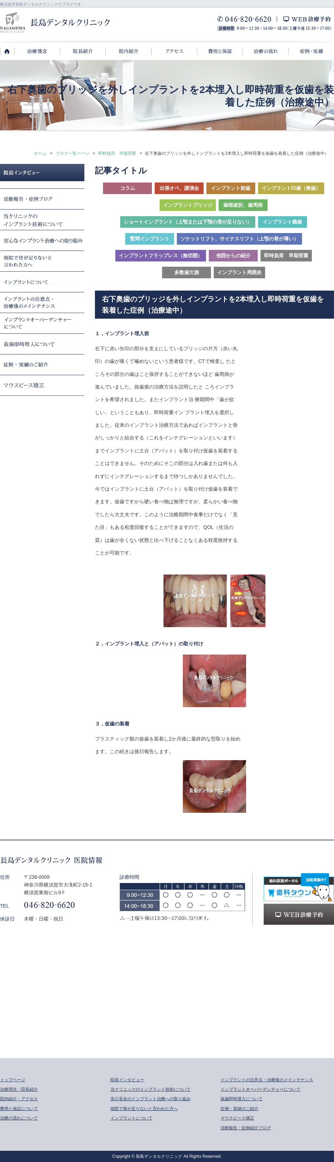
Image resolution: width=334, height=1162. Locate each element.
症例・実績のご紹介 (239, 1108)
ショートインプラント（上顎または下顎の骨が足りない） (188, 222)
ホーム (40, 153)
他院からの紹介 (233, 255)
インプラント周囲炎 (239, 272)
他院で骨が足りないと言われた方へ (144, 1108)
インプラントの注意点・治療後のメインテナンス (266, 1079)
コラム (127, 188)
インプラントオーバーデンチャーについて (260, 1089)
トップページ (12, 1079)
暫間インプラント (149, 238)
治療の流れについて (19, 1118)
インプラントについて (131, 1118)
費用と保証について (19, 1108)
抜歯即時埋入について (241, 1098)
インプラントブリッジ (187, 205)
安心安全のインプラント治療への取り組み (150, 1098)
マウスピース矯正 (237, 1118)
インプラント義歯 (282, 222)
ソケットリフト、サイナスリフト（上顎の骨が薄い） (239, 238)
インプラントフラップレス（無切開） (161, 255)
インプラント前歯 (230, 188)
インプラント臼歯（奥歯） (291, 188)
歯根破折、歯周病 (243, 205)
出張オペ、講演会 (179, 188)
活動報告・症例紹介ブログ (245, 1128)
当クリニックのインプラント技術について (150, 1089)
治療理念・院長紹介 (19, 1089)
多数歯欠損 (186, 272)
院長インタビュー (127, 1079)
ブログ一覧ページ (72, 153)
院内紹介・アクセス (19, 1098)
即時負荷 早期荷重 (117, 153)
